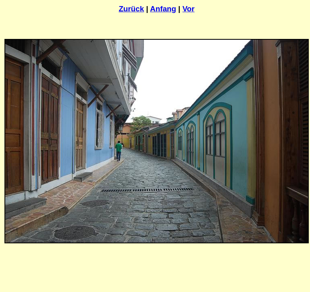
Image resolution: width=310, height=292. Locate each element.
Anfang (163, 8)
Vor (188, 8)
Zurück (131, 8)
